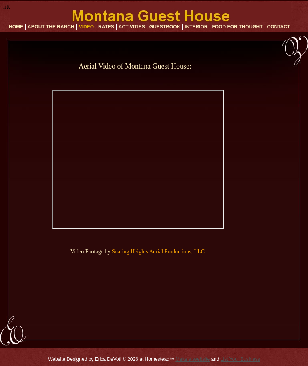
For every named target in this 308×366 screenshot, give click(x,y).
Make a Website (192, 359)
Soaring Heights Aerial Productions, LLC (157, 252)
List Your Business (240, 359)
